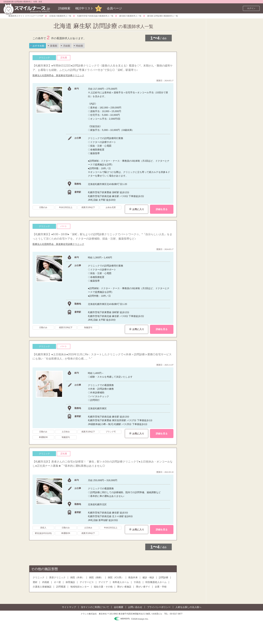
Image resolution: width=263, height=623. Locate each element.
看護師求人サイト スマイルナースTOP (25, 16)
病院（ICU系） (116, 577)
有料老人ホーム (121, 582)
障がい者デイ (143, 586)
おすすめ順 (38, 45)
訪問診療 (163, 577)
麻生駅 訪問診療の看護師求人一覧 (162, 16)
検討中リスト (84, 8)
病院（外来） (77, 577)
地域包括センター (79, 586)
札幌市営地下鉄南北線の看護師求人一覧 (95, 16)
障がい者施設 (124, 586)
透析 (35, 582)
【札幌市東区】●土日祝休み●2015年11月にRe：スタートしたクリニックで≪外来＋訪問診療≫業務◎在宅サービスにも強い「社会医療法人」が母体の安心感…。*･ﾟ (102, 356)
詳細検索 (64, 8)
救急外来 (133, 577)
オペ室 (57, 582)
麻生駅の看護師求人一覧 (130, 16)
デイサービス (87, 582)
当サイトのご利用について (95, 607)
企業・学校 (161, 586)
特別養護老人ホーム (156, 582)
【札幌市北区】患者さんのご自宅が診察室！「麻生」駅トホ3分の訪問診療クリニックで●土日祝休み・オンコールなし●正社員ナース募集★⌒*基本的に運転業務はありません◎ (103, 463)
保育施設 (70, 582)
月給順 (66, 45)
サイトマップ (69, 607)
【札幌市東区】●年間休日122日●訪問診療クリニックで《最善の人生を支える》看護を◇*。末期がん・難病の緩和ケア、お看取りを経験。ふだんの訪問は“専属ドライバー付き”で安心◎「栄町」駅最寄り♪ (103, 67)
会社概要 (118, 607)
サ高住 (137, 582)
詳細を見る (162, 209)
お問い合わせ (135, 607)
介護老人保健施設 (42, 586)
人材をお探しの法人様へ (188, 607)
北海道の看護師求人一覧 (60, 16)
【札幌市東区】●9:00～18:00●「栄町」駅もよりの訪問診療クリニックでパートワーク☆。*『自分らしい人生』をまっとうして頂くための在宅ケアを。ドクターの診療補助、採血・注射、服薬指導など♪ (102, 236)
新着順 (53, 45)
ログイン (251, 8)
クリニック (38, 577)
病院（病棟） (96, 577)
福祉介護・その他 (103, 586)
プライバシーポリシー (159, 607)
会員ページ (114, 8)
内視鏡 (45, 582)
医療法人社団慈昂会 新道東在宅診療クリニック (58, 75)
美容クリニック (57, 577)
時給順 (79, 45)
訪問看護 (61, 586)
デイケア (103, 582)
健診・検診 (148, 577)
